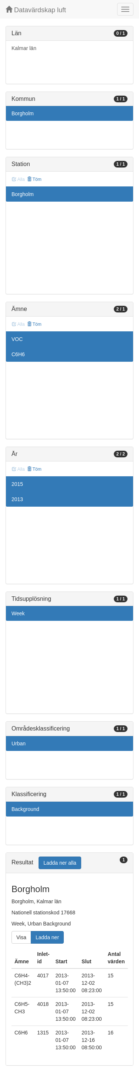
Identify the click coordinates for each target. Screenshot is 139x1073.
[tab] (69, 863)
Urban (18, 743)
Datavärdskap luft (36, 10)
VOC (17, 339)
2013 (17, 499)
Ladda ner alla (59, 863)
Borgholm (22, 113)
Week (18, 613)
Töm (34, 179)
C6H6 (18, 354)
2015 (17, 484)
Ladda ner (47, 937)
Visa (21, 937)
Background (25, 809)
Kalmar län (23, 48)
